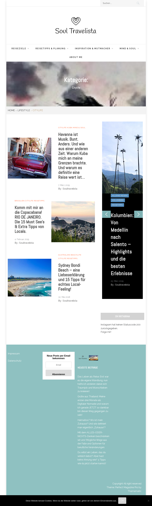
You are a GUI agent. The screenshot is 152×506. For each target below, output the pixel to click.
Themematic (134, 491)
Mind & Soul (130, 48)
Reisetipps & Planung (53, 48)
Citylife (62, 128)
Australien (64, 255)
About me (76, 57)
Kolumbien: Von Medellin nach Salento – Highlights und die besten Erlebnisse (122, 244)
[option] (122, 210)
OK (122, 500)
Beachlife (76, 255)
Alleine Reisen (119, 196)
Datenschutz (14, 360)
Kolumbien (118, 200)
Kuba (69, 128)
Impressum (14, 353)
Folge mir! (106, 332)
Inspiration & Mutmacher (95, 48)
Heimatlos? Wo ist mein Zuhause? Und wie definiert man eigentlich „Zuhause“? (92, 424)
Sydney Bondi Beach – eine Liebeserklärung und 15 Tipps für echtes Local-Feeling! (71, 277)
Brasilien (20, 201)
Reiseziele (21, 48)
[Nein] (148, 500)
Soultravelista (70, 188)
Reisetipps (39, 201)
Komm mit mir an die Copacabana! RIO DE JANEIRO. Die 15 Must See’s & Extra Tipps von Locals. (29, 219)
